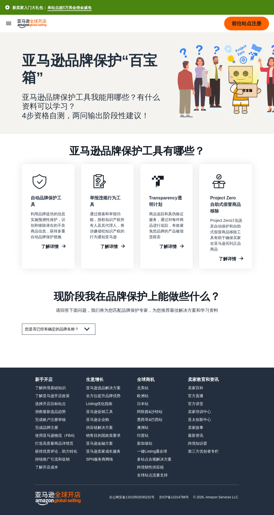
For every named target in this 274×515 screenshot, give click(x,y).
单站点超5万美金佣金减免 (69, 7)
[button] (246, 23)
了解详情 (50, 246)
